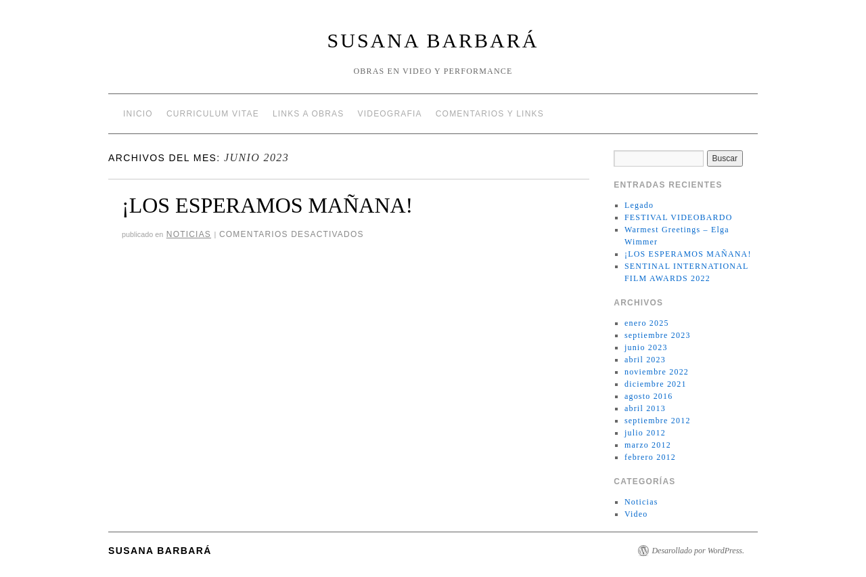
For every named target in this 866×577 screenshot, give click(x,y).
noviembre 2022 (656, 372)
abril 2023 (645, 359)
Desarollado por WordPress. (698, 550)
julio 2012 (645, 432)
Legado (639, 205)
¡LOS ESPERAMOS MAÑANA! (267, 205)
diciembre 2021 (655, 384)
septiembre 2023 (657, 335)
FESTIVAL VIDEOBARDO (678, 217)
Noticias (188, 234)
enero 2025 (646, 323)
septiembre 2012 (657, 420)
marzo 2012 (647, 445)
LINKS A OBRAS (308, 114)
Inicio (138, 114)
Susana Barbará (433, 40)
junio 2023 (646, 347)
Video (636, 514)
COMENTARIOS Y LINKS (490, 114)
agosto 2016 (648, 396)
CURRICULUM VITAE (212, 114)
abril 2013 (645, 408)
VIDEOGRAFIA (390, 114)
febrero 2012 (650, 457)
